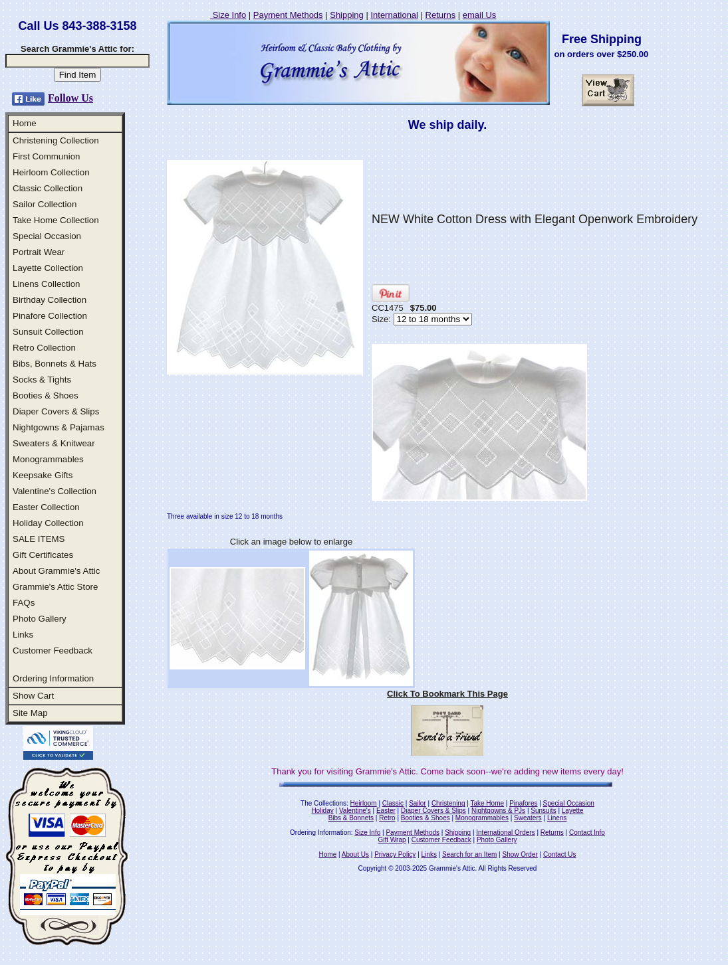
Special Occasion (47, 236)
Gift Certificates (43, 555)
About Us (355, 854)
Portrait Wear (38, 252)
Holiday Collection (48, 523)
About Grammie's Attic (56, 571)
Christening (448, 803)
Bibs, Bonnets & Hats (54, 364)
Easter (386, 810)
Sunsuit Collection (48, 332)
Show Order (519, 854)
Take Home (487, 803)
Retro (387, 818)
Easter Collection (46, 507)
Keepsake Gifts (42, 475)
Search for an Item (469, 854)
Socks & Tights (42, 380)
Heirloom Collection (51, 172)
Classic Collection (47, 188)
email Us (480, 15)
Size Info (228, 15)
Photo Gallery (39, 619)
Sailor (417, 803)
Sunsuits (543, 810)
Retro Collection (44, 348)
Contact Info (587, 832)
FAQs (24, 603)
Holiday (322, 810)
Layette (573, 810)
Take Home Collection (56, 220)
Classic (393, 803)
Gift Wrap (392, 839)
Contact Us (559, 854)
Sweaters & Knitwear (54, 443)
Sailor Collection (44, 204)
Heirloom (363, 803)
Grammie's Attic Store (55, 587)
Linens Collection (46, 284)
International (394, 15)
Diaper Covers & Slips (56, 411)
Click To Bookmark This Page (447, 694)
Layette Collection (48, 268)
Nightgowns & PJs (498, 810)
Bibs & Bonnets (351, 818)
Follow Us (70, 98)
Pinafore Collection (50, 316)
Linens (556, 818)
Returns (440, 15)
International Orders (505, 832)
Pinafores (523, 803)
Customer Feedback (52, 651)
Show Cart (33, 696)
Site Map (30, 713)
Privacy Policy (395, 854)
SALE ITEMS (39, 539)
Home (25, 123)
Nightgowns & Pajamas (58, 427)
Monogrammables (48, 459)
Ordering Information (53, 678)
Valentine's (355, 810)
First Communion (46, 156)
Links (23, 635)
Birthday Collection (49, 300)
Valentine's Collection (54, 491)
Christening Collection (56, 140)
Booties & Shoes (45, 395)
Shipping (347, 15)
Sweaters (528, 818)
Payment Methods (288, 15)
